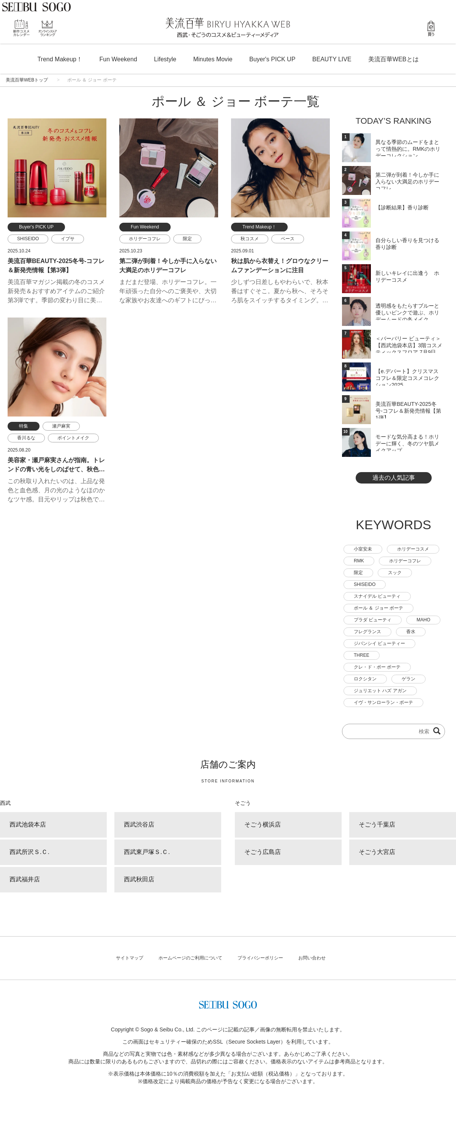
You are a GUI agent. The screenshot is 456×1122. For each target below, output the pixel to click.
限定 (187, 238)
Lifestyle (165, 59)
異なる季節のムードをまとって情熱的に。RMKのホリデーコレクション (407, 147)
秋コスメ (250, 238)
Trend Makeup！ (59, 59)
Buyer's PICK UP (272, 59)
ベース (287, 238)
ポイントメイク (73, 438)
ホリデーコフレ (145, 238)
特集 (23, 426)
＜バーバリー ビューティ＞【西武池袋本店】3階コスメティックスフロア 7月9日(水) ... (408, 344)
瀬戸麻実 (61, 426)
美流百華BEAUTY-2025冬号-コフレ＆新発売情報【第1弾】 (408, 409)
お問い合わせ (312, 958)
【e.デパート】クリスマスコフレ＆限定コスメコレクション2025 (407, 377)
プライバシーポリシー (260, 958)
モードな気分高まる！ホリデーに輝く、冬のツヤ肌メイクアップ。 (407, 442)
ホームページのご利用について (190, 958)
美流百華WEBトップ (27, 80)
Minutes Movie (212, 59)
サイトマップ (129, 958)
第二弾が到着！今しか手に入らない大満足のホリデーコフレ (407, 180)
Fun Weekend (118, 59)
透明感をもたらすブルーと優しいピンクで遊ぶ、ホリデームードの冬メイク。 (407, 311)
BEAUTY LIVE (332, 59)
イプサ (67, 238)
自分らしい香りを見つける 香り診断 (407, 243)
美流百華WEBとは (393, 59)
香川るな (26, 438)
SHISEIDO (28, 238)
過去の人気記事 (393, 477)
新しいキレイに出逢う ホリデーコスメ (407, 276)
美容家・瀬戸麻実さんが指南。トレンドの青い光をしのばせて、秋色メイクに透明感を (56, 469)
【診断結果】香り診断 (402, 207)
